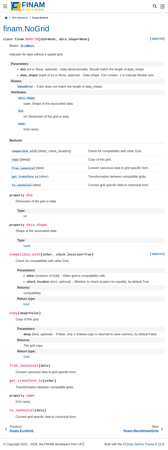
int (25, 216)
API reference (20, 17)
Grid (26, 356)
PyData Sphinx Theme (138, 444)
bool (26, 304)
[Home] (6, 18)
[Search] (155, 6)
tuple (26, 245)
